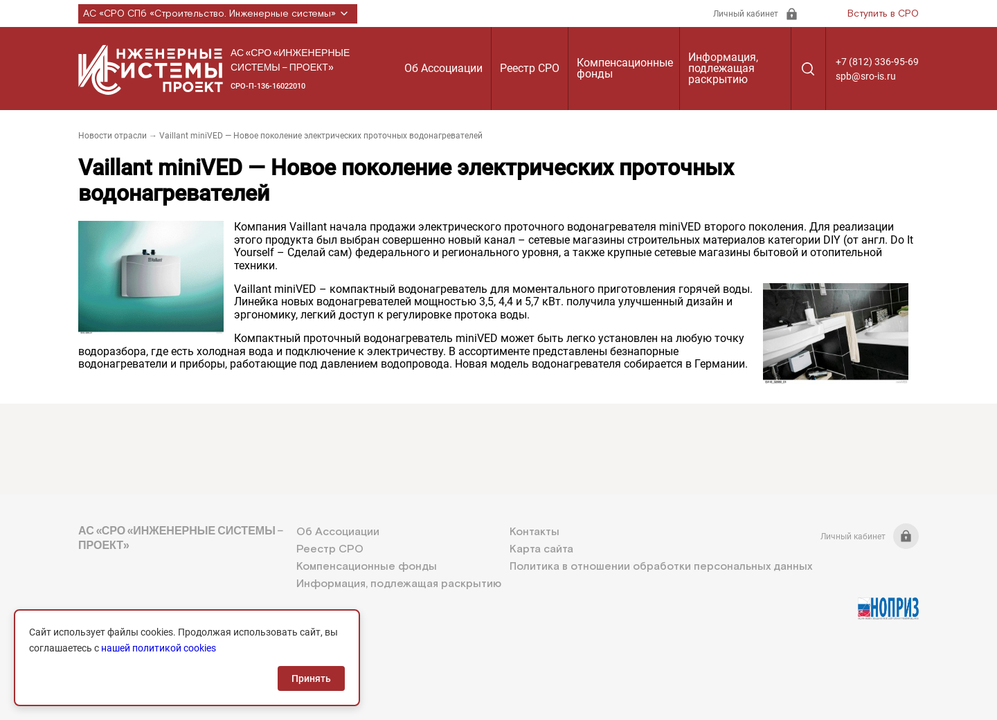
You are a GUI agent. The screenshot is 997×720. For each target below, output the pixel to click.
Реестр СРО (529, 68)
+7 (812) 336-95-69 (877, 61)
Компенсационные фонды (625, 68)
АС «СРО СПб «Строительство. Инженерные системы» (217, 14)
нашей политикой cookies (158, 648)
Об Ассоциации (443, 68)
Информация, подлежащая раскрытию (723, 68)
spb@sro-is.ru (866, 76)
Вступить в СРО (883, 14)
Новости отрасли (112, 136)
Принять (311, 678)
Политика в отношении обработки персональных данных (661, 566)
